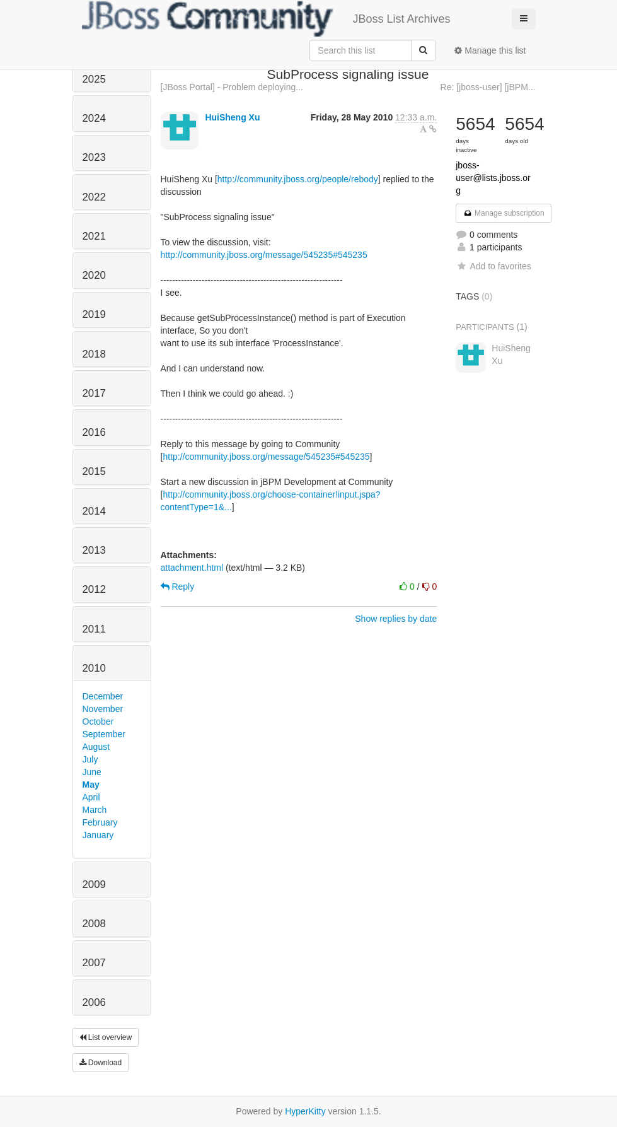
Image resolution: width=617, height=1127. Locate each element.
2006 (94, 1002)
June (92, 772)
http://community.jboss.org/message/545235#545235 (264, 255)
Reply (178, 586)
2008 (94, 924)
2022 (94, 197)
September (104, 734)
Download (100, 1062)
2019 (94, 314)
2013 (94, 550)
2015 (94, 471)
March (95, 810)
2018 (94, 354)
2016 (94, 432)
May (91, 785)
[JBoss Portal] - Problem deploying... (232, 87)
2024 (94, 118)
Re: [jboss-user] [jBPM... (488, 87)
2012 (94, 589)
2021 (94, 236)
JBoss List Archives (266, 19)
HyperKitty (305, 1111)
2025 (94, 79)
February (100, 822)
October (98, 721)
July (90, 759)
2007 (94, 963)
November (103, 709)
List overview (105, 1037)
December (103, 696)
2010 (94, 668)
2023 (94, 157)
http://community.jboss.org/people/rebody (297, 179)
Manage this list (490, 50)
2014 (94, 511)
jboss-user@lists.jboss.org (493, 178)
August (96, 747)
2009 (94, 885)
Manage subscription (504, 213)
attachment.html (192, 568)
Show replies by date (396, 619)
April (91, 797)
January (98, 835)
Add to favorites (493, 266)
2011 (94, 629)
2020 (94, 275)
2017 (94, 393)
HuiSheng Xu (232, 117)
